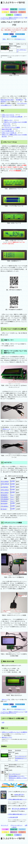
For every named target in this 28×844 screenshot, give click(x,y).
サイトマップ (4, 825)
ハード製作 (5, 9)
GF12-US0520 (5, 481)
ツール (5, 12)
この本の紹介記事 (13, 817)
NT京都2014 (19, 99)
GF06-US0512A (5, 484)
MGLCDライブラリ (7, 737)
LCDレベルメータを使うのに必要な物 (12, 116)
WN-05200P (4, 503)
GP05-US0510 (5, 490)
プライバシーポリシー (16, 825)
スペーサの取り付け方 (8, 131)
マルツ (12, 495)
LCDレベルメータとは (8, 114)
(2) (17, 39)
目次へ (4, 39)
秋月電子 (12, 482)
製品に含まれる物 (6, 129)
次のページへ (21, 39)
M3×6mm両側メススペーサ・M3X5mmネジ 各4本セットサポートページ (18, 778)
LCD (20, 146)
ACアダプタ (7, 125)
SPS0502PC (4, 495)
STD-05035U (5, 506)
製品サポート (14, 12)
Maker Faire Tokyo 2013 (7, 99)
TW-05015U (4, 501)
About (18, 14)
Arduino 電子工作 (19, 794)
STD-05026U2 (5, 499)
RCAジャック (7, 429)
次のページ (5, 699)
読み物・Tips (14, 9)
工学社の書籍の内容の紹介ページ (17, 799)
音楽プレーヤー (8, 120)
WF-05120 (4, 509)
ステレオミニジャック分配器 (12, 127)
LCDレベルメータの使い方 (9, 132)
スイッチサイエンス (21, 756)
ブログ (22, 12)
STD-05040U (5, 497)
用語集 (9, 14)
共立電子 (12, 504)
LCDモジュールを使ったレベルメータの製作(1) (14, 732)
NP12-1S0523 (5, 492)
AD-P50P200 (5, 487)
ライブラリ (22, 9)
